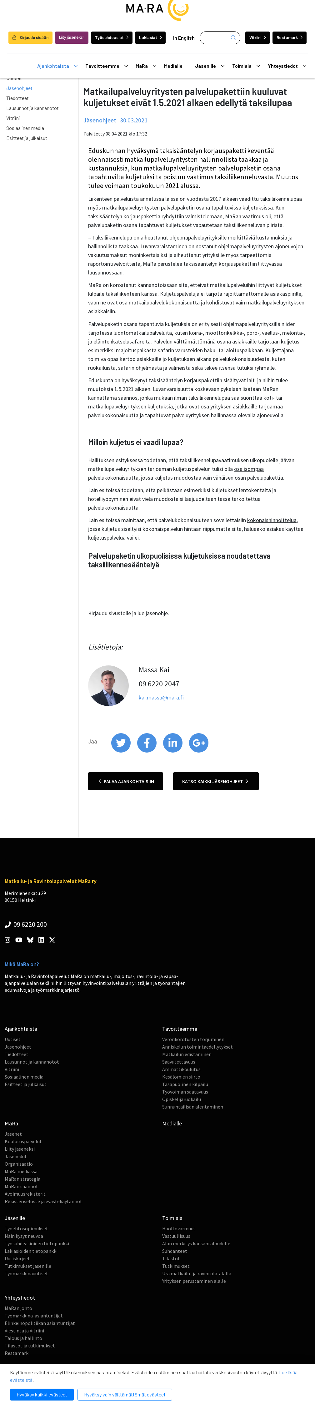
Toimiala (246, 65)
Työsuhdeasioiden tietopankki (37, 1243)
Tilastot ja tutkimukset (30, 1345)
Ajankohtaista (57, 65)
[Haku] (220, 37)
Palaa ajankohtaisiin (126, 781)
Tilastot (171, 1258)
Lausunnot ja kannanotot (32, 108)
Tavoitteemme (106, 65)
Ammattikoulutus (181, 1069)
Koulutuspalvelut (23, 1141)
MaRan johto (18, 1308)
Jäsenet (13, 1134)
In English (184, 38)
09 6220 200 (26, 924)
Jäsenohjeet (19, 88)
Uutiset (13, 1039)
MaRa (146, 65)
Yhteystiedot (287, 65)
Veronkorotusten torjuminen (193, 1039)
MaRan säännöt (21, 1186)
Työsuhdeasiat (111, 37)
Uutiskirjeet (17, 1258)
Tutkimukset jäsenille (28, 1266)
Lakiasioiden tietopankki (31, 1251)
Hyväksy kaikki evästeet (42, 1394)
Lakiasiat (150, 37)
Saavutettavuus (178, 1062)
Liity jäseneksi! (71, 37)
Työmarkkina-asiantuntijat (34, 1315)
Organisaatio (19, 1164)
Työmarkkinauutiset (26, 1273)
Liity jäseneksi (20, 1149)
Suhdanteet (174, 1251)
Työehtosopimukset (26, 1228)
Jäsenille (209, 65)
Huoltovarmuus (179, 1228)
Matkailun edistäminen (187, 1054)
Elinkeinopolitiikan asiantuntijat (40, 1323)
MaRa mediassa (21, 1171)
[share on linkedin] (173, 751)
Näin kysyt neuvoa (24, 1236)
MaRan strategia (22, 1179)
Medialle (173, 66)
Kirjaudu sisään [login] (30, 37)
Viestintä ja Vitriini (24, 1330)
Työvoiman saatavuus (185, 1092)
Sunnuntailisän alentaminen (192, 1107)
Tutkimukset (176, 1266)
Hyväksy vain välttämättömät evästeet (125, 1394)
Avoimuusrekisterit (25, 1194)
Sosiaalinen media (25, 128)
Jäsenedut (16, 1156)
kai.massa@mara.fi (161, 697)
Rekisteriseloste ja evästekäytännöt (43, 1201)
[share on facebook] (147, 751)
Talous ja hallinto (23, 1338)
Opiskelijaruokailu (181, 1099)
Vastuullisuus (176, 1236)
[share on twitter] (121, 751)
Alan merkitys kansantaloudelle (196, 1243)
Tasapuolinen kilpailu (185, 1084)
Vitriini (257, 37)
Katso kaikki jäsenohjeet (215, 781)
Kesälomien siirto (181, 1077)
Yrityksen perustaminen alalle (194, 1281)
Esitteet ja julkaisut (26, 138)
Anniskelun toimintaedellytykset (197, 1047)
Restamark (289, 37)
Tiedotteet (17, 98)
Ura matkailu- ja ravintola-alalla (196, 1273)
